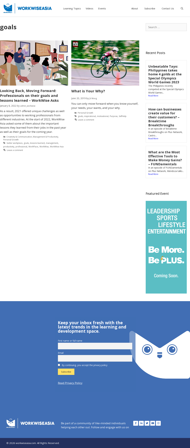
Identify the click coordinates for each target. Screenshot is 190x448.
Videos (89, 8)
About (134, 8)
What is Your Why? (88, 90)
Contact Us (168, 8)
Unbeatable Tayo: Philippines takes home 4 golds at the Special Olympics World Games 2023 (165, 74)
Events (102, 8)
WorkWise (44, 146)
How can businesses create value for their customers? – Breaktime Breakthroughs (164, 117)
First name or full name (70, 340)
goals (26, 143)
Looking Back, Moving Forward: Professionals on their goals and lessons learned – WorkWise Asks (29, 95)
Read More (153, 95)
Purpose (114, 116)
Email (61, 352)
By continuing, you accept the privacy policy (82, 365)
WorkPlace (33, 146)
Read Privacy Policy (70, 383)
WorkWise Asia (57, 146)
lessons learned (37, 143)
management (52, 143)
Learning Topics (72, 8)
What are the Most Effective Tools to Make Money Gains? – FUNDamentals (165, 158)
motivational (103, 116)
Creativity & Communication (19, 136)
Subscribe (149, 8)
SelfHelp (122, 116)
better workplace (14, 143)
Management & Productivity (45, 136)
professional (21, 146)
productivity (8, 146)
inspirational (90, 116)
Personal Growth (11, 139)
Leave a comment (15, 150)
